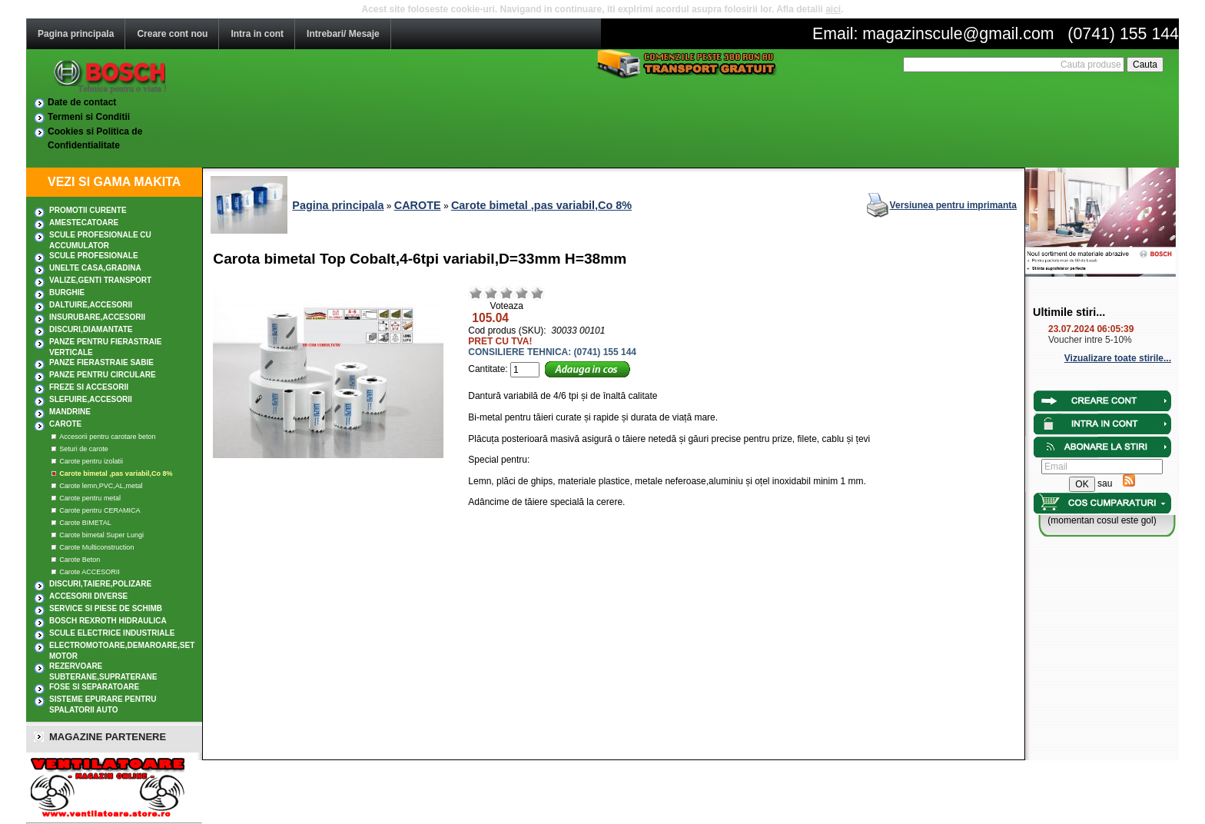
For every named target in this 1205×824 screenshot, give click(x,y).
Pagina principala (76, 33)
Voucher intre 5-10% (1090, 339)
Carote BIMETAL (85, 523)
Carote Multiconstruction (96, 547)
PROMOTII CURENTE (88, 210)
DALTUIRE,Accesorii (90, 305)
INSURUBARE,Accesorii (97, 317)
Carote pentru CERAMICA (99, 510)
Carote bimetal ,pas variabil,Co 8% (115, 473)
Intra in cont (257, 33)
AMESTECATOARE (83, 222)
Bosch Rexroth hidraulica (108, 620)
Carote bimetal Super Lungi (101, 535)
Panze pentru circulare (102, 374)
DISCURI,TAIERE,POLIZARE (100, 584)
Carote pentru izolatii (91, 461)
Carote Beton (79, 559)
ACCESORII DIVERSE (88, 596)
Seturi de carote (83, 449)
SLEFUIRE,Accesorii (90, 399)
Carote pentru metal (90, 498)
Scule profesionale (93, 255)
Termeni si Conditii (89, 116)
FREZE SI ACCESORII (88, 387)
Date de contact (82, 102)
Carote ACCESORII (89, 572)
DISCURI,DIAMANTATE (91, 329)
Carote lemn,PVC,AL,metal (100, 486)
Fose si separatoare (94, 687)
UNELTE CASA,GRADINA (95, 268)
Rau (475, 293)
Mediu (506, 293)
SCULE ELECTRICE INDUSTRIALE (111, 633)
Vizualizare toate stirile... (1117, 358)
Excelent (537, 293)
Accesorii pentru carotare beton (107, 436)
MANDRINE (70, 411)
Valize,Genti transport (100, 280)
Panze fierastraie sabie (101, 362)
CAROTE (65, 424)
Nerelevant (491, 293)
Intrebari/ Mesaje (343, 33)
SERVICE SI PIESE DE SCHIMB (105, 608)
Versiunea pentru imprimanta (953, 205)
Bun (521, 293)
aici (833, 9)
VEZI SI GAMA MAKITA (114, 181)
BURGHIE (67, 292)
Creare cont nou (172, 33)
